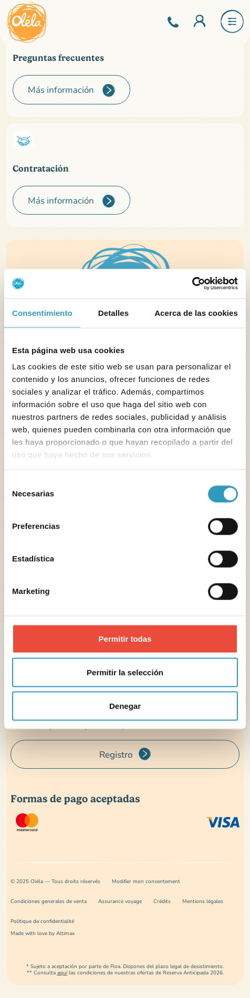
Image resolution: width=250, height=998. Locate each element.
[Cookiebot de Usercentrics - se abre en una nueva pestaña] (192, 284)
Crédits (162, 901)
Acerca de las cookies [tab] (196, 312)
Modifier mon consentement (146, 881)
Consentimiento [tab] (42, 312)
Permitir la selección (125, 671)
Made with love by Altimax (43, 933)
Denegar (125, 705)
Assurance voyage (120, 901)
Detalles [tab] (113, 312)
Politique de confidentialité (42, 921)
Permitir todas (125, 638)
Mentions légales (202, 901)
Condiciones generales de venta (49, 901)
